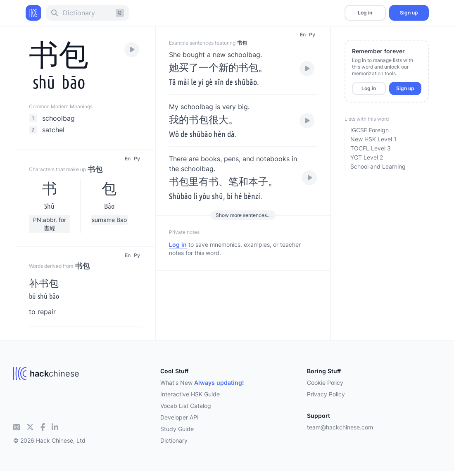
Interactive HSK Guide (190, 394)
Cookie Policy (325, 382)
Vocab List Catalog (185, 405)
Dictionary (174, 440)
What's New (202, 382)
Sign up (409, 13)
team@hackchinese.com (340, 427)
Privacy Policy (326, 394)
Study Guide (177, 428)
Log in (365, 13)
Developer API (179, 417)
